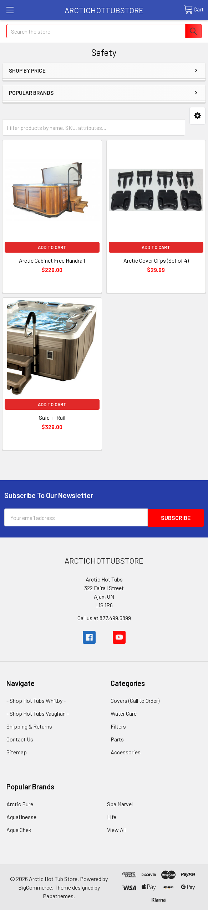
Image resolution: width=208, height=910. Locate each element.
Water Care (124, 713)
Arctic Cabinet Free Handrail (52, 260)
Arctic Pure (19, 803)
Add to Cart (52, 247)
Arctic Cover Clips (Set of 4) (156, 260)
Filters (118, 725)
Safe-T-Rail (52, 417)
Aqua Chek (18, 829)
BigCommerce (35, 887)
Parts (117, 738)
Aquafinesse (21, 816)
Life (111, 816)
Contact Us (19, 738)
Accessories (126, 751)
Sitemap (16, 751)
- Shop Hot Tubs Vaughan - (37, 713)
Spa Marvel (120, 803)
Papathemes (58, 895)
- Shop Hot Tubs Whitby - (36, 700)
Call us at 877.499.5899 (104, 617)
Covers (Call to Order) (135, 700)
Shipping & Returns (29, 725)
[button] (197, 116)
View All (116, 829)
